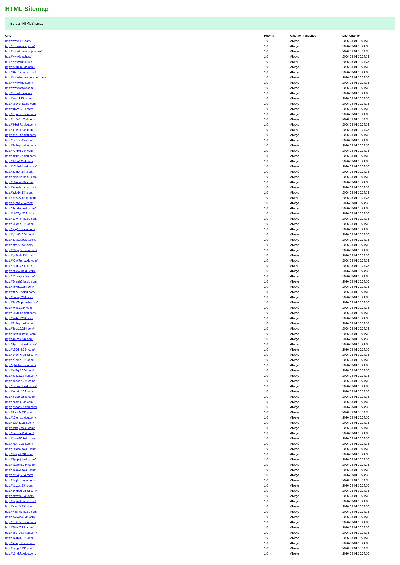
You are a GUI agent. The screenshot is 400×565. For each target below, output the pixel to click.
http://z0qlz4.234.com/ (19, 171)
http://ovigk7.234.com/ (19, 548)
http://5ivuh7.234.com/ (19, 527)
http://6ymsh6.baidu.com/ (21, 281)
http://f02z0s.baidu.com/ (20, 72)
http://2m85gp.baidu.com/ (21, 302)
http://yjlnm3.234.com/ (19, 506)
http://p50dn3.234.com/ (20, 349)
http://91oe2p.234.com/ (20, 276)
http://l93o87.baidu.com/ (20, 124)
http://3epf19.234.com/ (19, 328)
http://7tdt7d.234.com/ (19, 443)
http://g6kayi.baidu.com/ (20, 469)
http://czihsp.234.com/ (19, 297)
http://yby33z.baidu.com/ (20, 197)
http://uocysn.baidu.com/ (20, 103)
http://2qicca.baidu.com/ (20, 448)
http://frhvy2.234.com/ (19, 108)
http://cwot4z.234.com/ (19, 422)
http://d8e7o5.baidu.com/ (21, 532)
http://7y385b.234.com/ (20, 67)
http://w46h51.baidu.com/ (21, 511)
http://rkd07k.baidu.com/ (20, 522)
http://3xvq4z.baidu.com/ (20, 333)
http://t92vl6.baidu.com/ (20, 291)
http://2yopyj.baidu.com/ (20, 459)
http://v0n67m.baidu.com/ (21, 260)
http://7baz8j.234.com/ (19, 401)
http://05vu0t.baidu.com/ (20, 312)
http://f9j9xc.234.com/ (19, 307)
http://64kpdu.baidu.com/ (21, 490)
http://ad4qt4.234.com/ (19, 370)
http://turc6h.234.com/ (19, 391)
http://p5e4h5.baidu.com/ (21, 407)
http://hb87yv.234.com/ (19, 213)
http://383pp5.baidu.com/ (21, 250)
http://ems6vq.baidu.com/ (21, 176)
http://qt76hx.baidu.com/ (20, 365)
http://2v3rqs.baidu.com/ (20, 145)
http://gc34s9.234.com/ (19, 255)
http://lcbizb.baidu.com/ (20, 396)
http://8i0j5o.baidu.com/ (20, 480)
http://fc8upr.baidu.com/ (20, 543)
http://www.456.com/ (18, 40)
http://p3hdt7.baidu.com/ (20, 553)
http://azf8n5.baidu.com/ (20, 155)
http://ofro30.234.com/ (19, 244)
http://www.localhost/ (18, 56)
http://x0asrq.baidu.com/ (20, 417)
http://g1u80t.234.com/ (19, 234)
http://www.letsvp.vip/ (18, 93)
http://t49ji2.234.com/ (18, 265)
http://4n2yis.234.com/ (19, 339)
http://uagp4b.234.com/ (20, 464)
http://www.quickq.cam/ (20, 46)
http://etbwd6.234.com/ (19, 496)
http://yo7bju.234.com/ (19, 150)
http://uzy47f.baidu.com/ (20, 501)
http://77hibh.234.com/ (19, 359)
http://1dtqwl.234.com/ (19, 454)
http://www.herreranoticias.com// (25, 77)
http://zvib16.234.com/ (19, 192)
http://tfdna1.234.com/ (19, 161)
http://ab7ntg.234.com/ (19, 286)
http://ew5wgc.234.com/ (20, 516)
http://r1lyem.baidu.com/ (20, 114)
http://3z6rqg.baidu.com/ (20, 323)
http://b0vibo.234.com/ (19, 182)
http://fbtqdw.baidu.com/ (20, 208)
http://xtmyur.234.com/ (19, 129)
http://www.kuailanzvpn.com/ (23, 51)
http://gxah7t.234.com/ (19, 537)
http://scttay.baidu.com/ (20, 428)
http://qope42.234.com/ (20, 380)
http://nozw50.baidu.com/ (21, 438)
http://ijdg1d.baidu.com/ (20, 229)
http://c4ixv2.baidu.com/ (20, 271)
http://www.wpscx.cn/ (18, 61)
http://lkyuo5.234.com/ (19, 412)
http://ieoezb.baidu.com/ (20, 187)
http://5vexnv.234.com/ (19, 433)
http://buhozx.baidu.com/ (21, 386)
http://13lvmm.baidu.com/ (21, 218)
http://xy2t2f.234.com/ (19, 203)
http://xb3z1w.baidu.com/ (21, 375)
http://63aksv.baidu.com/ (20, 239)
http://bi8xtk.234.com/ (19, 140)
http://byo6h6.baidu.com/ (21, 354)
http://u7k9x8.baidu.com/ (21, 166)
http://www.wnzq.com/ (19, 82)
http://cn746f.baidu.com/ (20, 135)
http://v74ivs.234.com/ (19, 318)
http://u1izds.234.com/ (19, 485)
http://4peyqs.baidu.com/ (21, 344)
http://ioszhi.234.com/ (18, 98)
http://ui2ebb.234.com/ (19, 223)
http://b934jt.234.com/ (19, 475)
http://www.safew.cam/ (19, 87)
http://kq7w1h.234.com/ (20, 119)
